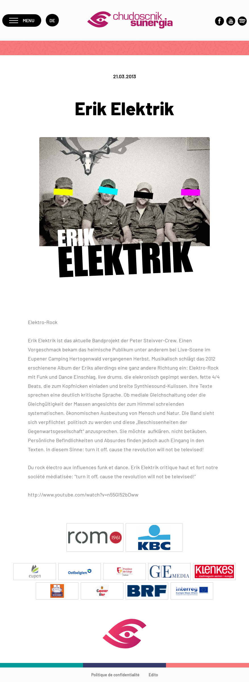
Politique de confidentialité (115, 674)
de (52, 20)
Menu (21, 20)
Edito (153, 674)
